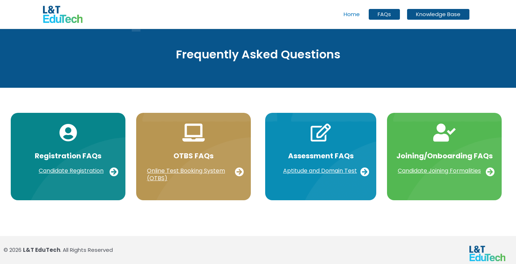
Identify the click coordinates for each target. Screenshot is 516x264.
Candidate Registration (71, 171)
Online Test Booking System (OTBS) (186, 174)
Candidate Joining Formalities (439, 171)
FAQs (384, 14)
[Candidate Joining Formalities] (490, 171)
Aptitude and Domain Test (320, 171)
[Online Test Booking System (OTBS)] (239, 171)
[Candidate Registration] (113, 171)
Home (352, 14)
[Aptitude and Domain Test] (364, 171)
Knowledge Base (438, 14)
